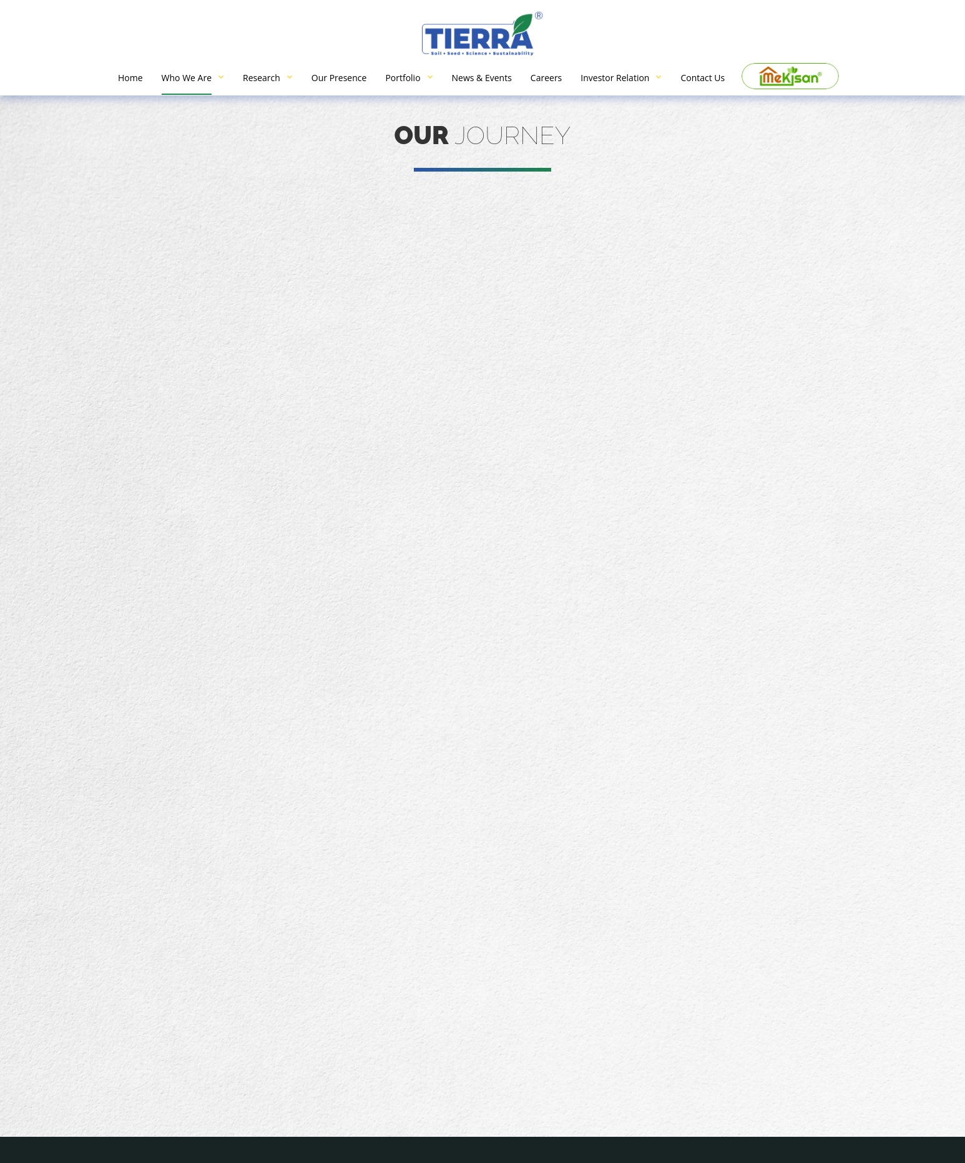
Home (130, 78)
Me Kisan (790, 76)
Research (261, 78)
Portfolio (402, 78)
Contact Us (702, 78)
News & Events (482, 78)
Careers (546, 78)
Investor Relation (614, 78)
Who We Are (187, 78)
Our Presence (339, 78)
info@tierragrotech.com (303, 1024)
